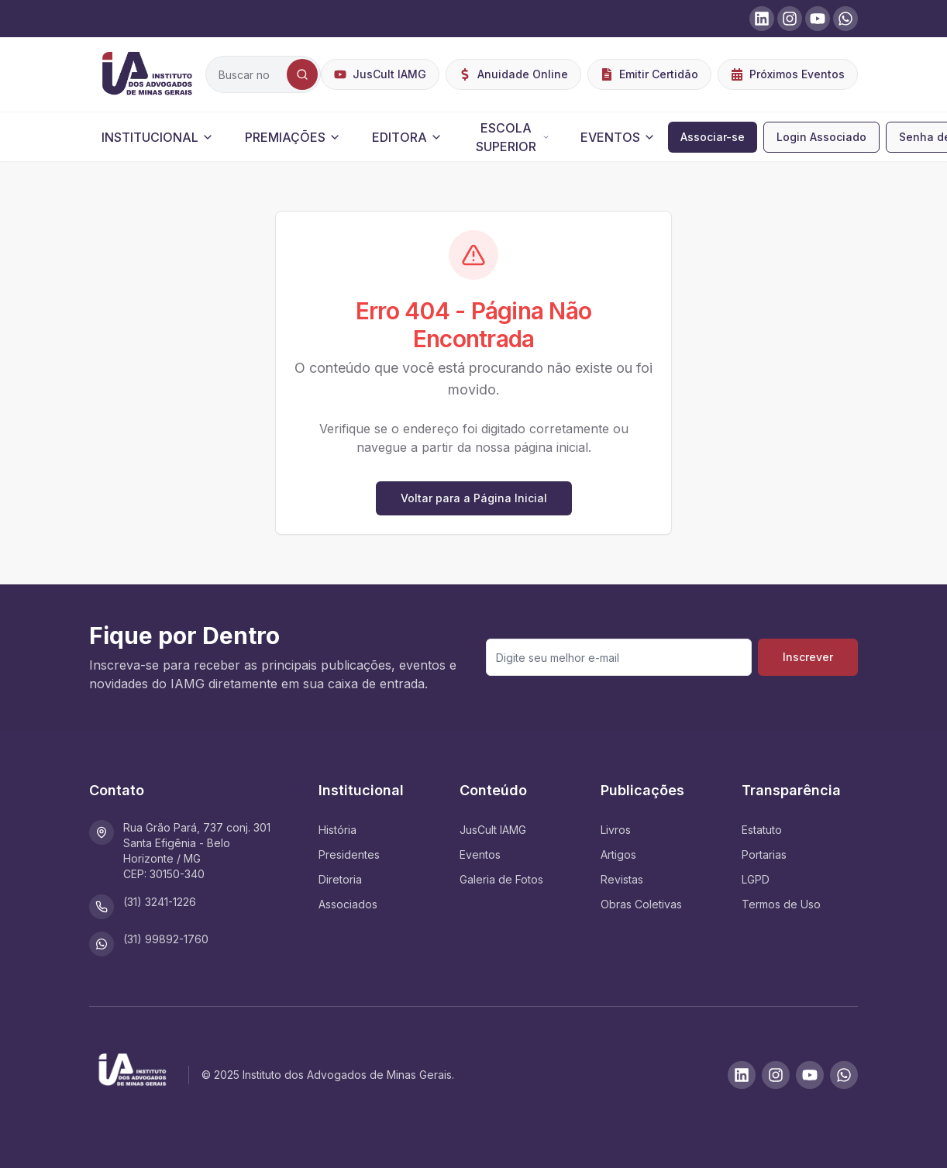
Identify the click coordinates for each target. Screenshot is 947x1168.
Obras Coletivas (641, 904)
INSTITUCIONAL (158, 137)
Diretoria (340, 879)
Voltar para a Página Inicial (474, 498)
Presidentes (349, 854)
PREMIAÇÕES (293, 137)
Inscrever (808, 656)
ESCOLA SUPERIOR (512, 137)
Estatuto (762, 829)
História (337, 829)
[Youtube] (810, 1075)
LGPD (756, 879)
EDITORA (407, 137)
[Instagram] (776, 1075)
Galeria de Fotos (501, 879)
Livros (616, 829)
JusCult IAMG (493, 829)
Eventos (480, 854)
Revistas (622, 879)
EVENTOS (618, 137)
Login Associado (821, 136)
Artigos (618, 854)
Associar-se (712, 136)
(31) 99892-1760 (165, 939)
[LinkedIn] (742, 1075)
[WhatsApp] (844, 1075)
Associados (348, 904)
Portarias (764, 854)
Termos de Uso (781, 904)
